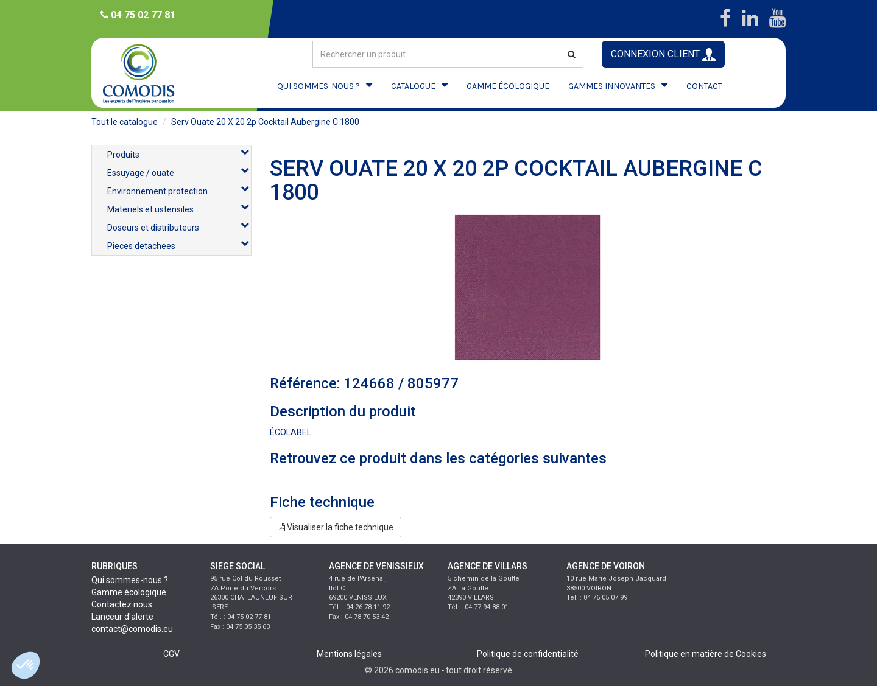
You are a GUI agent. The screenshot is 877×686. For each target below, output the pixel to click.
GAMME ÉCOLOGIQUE (508, 86)
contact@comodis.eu (132, 629)
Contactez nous (121, 604)
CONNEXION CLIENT (663, 54)
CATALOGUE (413, 86)
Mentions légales (349, 654)
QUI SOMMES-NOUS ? (318, 86)
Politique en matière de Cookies (705, 654)
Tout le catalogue (124, 122)
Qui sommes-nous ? (129, 580)
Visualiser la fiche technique (335, 527)
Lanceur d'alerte (122, 616)
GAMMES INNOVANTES (611, 86)
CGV (171, 654)
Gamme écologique (128, 592)
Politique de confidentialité (528, 654)
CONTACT (704, 86)
